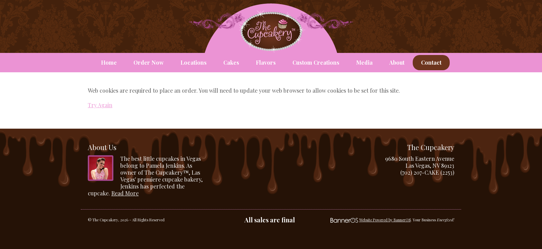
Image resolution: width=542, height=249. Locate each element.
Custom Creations (315, 62)
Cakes (231, 62)
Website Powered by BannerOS (385, 219)
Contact (431, 62)
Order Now (148, 62)
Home (109, 62)
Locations (193, 62)
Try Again (100, 105)
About (396, 62)
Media (364, 62)
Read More (125, 193)
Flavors (266, 62)
